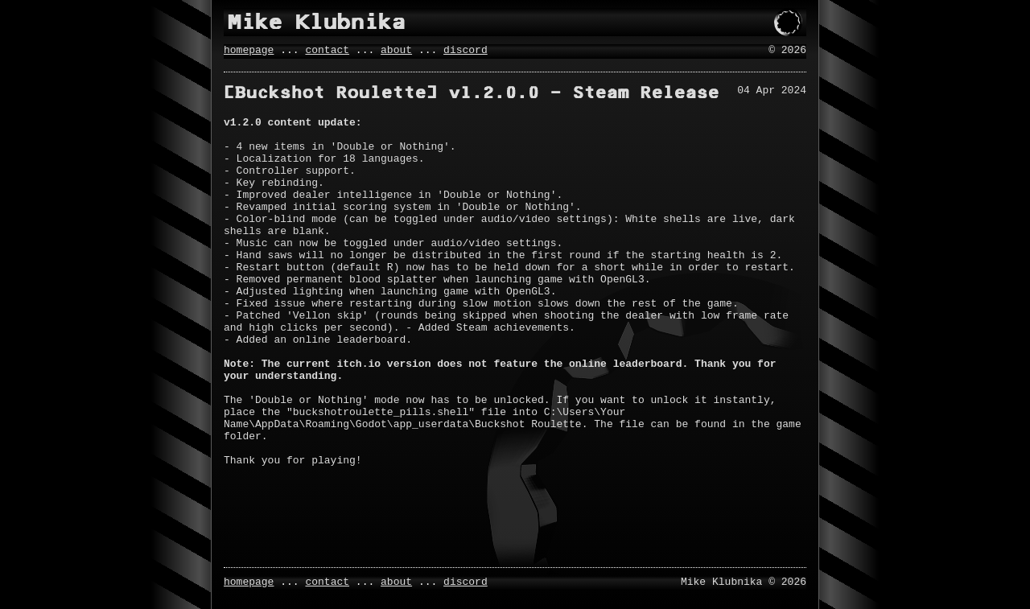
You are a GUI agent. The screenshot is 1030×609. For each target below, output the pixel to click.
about (396, 51)
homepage (249, 51)
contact (327, 51)
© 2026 (787, 51)
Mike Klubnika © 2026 (743, 581)
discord (465, 51)
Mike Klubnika (317, 22)
